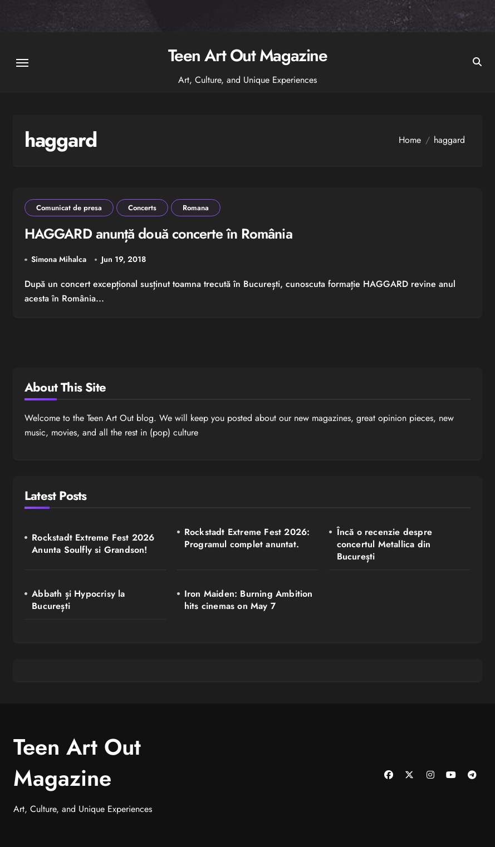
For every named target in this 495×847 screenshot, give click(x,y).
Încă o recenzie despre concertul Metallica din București (384, 544)
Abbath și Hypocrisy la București (78, 600)
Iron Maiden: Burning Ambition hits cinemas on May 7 (248, 600)
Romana (196, 207)
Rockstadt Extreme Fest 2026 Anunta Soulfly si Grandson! (93, 544)
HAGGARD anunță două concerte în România (158, 234)
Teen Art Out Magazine (247, 55)
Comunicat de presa (69, 207)
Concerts (142, 207)
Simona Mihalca (58, 259)
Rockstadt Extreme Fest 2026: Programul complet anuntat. (247, 538)
